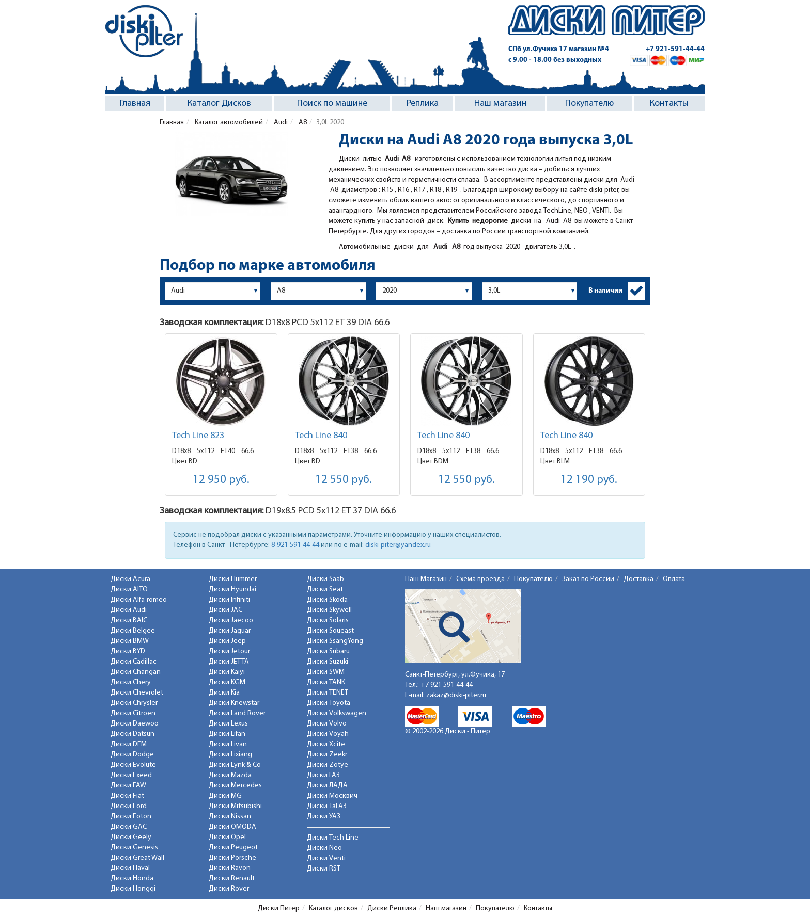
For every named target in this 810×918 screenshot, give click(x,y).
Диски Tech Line (333, 838)
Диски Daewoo (135, 724)
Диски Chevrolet (137, 693)
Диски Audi (129, 610)
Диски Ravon (230, 868)
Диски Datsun (132, 734)
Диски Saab (325, 579)
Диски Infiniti (229, 600)
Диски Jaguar (230, 631)
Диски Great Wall (137, 858)
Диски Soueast (330, 631)
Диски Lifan (227, 734)
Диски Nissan (230, 816)
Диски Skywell (329, 610)
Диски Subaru (328, 651)
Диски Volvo (327, 724)
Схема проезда (480, 579)
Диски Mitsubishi (235, 806)
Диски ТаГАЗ (327, 806)
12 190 (588, 480)
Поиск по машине (332, 103)
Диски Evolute (133, 765)
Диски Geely (131, 837)
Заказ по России (588, 579)
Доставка (638, 579)
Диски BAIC (129, 620)
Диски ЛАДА (327, 786)
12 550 (343, 480)
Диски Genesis (134, 847)
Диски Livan (228, 744)
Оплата (674, 579)
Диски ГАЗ (323, 775)
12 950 (221, 480)
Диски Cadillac (134, 662)
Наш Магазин (426, 579)
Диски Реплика (391, 908)
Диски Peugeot (233, 847)
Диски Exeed (131, 775)
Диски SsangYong (335, 641)
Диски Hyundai (232, 589)
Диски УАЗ (323, 816)
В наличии (605, 291)
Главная (135, 103)
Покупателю (589, 103)
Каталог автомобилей (228, 122)
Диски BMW (130, 641)
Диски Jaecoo (231, 620)
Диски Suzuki (327, 662)
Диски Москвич (332, 796)
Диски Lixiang (230, 755)
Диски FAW (128, 786)
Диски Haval (130, 868)
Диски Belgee (133, 631)
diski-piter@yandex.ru (398, 545)
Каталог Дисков (219, 103)
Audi (280, 122)
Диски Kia (224, 693)
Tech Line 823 (198, 436)
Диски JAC (225, 610)
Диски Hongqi (133, 889)
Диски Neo (324, 848)
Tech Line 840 (321, 436)
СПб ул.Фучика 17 (558, 49)
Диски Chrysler (134, 703)
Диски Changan (136, 672)
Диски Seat (325, 589)
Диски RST (323, 869)
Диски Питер (279, 908)
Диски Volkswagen (336, 713)
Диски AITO (129, 589)
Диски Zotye (327, 765)
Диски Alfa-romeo (139, 600)
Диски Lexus (228, 724)
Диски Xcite (326, 744)
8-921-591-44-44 (295, 545)
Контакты (669, 103)
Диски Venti (326, 858)
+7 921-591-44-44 (675, 49)
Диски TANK (326, 682)
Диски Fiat (127, 796)
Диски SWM (326, 672)
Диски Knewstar (234, 703)
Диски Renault (232, 878)
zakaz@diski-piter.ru (456, 695)
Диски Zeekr (327, 755)
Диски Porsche (232, 858)
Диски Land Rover (237, 713)
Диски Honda (132, 878)
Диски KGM (227, 682)
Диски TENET (327, 693)
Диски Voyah (328, 734)
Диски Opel (227, 837)
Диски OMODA (232, 827)
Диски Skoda (327, 600)
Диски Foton (131, 816)
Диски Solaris (328, 620)
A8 (302, 122)
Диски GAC (129, 827)
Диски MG (225, 796)
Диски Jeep (227, 641)
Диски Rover (229, 889)
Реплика (423, 103)
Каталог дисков (333, 908)
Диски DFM (129, 744)
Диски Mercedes (235, 786)
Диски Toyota (328, 703)
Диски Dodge (132, 755)
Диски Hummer (233, 579)
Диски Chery (131, 682)
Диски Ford (129, 806)
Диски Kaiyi (227, 672)
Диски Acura (130, 579)
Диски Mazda (230, 775)
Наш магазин (500, 103)
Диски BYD (128, 651)
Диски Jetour (229, 651)
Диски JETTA (229, 662)
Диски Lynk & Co (235, 765)
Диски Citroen (133, 713)
